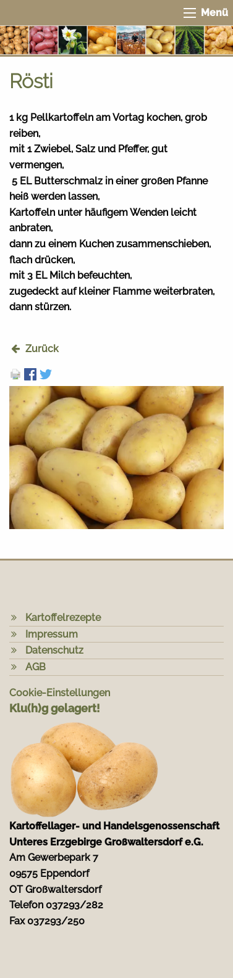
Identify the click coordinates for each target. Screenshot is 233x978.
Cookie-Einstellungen (59, 693)
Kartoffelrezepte (63, 617)
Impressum (51, 634)
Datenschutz (54, 650)
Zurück (42, 349)
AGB (35, 667)
